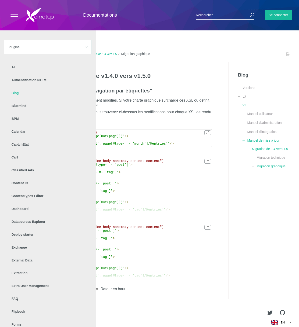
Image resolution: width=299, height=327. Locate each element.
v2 (244, 97)
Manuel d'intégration (262, 132)
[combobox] (281, 322)
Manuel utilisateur (260, 114)
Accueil (13, 54)
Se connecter (278, 15)
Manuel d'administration (264, 123)
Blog (39, 54)
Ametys (31, 313)
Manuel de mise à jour (68, 54)
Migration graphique (270, 166)
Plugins (27, 54)
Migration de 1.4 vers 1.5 (101, 54)
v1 (48, 54)
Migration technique (270, 157)
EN (278, 322)
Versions (248, 88)
